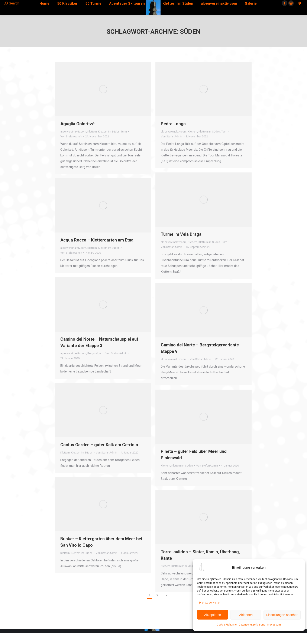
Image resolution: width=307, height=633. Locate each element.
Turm (124, 131)
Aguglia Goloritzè (77, 123)
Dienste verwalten (209, 602)
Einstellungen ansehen (282, 615)
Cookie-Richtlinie (227, 624)
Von (71, 136)
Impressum (274, 624)
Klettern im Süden (109, 131)
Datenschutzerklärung (252, 624)
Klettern (92, 131)
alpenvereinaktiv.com (73, 131)
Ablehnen (245, 615)
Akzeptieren (212, 615)
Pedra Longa (173, 123)
